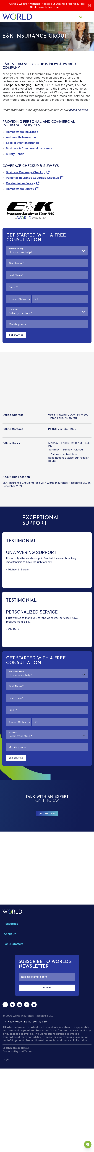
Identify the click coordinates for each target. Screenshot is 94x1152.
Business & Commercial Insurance (29, 148)
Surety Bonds (15, 154)
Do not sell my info (35, 1021)
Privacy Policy (13, 1021)
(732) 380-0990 (47, 813)
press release (78, 110)
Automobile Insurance (21, 137)
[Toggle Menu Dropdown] (47, 923)
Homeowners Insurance (22, 131)
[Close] (89, 5)
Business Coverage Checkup (25, 172)
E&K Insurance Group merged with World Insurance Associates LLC (45, 482)
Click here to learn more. (47, 7)
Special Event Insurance (22, 142)
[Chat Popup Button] (87, 1144)
